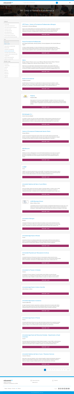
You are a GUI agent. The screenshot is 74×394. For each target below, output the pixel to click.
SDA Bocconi (26, 148)
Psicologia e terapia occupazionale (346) (10, 54)
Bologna (6, 73)
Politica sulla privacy (35, 380)
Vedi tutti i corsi (45, 34)
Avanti (68, 369)
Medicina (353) (6, 47)
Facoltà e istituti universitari (9, 25)
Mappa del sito (35, 382)
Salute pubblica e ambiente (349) (9, 46)
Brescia (6, 75)
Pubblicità (56, 380)
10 (64, 369)
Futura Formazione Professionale (31, 41)
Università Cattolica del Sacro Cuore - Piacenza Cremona (38, 354)
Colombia (13, 388)
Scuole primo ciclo (7, 29)
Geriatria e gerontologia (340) (9, 57)
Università (6, 24)
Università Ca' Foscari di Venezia (31, 270)
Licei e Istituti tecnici (8, 30)
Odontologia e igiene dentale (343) (9, 52)
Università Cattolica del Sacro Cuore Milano (34, 184)
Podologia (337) (6, 55)
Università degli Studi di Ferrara (31, 235)
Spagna (6, 388)
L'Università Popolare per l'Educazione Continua (35, 253)
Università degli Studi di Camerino (31, 300)
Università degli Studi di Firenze (31, 318)
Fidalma (32, 96)
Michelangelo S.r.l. (27, 114)
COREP (24, 167)
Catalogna (9, 388)
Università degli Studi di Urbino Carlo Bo (33, 287)
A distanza (6, 65)
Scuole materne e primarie (9, 33)
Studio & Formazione (28, 78)
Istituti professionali (8, 32)
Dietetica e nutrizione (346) (8, 58)
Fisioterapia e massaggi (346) (9, 49)
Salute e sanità (7, 43)
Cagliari (6, 76)
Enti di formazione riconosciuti (9, 35)
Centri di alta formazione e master (10, 27)
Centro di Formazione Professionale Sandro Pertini (36, 131)
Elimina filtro (6, 42)
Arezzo (6, 67)
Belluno (6, 70)
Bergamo (6, 72)
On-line (6, 64)
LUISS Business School (36, 201)
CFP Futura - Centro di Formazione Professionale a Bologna (39, 24)
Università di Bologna (28, 218)
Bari (5, 68)
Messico (19, 388)
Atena (24, 60)
